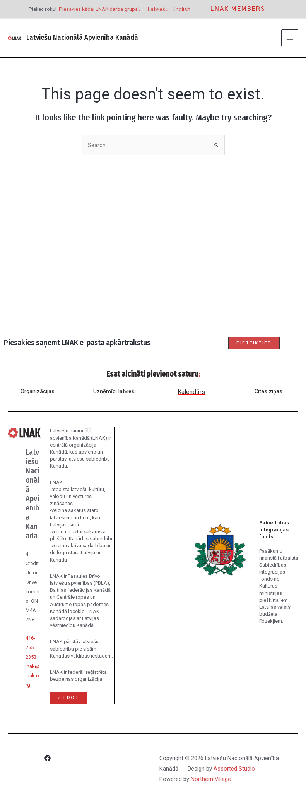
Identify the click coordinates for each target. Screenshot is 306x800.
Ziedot (68, 698)
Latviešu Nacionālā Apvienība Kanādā (82, 37)
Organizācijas (38, 391)
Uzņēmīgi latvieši (114, 391)
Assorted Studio (234, 768)
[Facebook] (47, 759)
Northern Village (211, 779)
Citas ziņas (268, 391)
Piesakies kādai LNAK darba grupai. (99, 9)
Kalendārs (191, 392)
